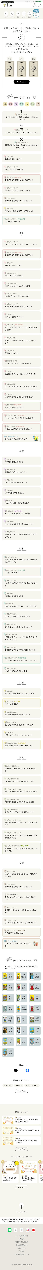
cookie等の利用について (21, 1254)
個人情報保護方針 (21, 1245)
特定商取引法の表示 (21, 1242)
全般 (38, 104)
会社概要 (21, 1251)
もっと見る (21, 1091)
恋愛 (10, 104)
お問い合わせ (21, 1248)
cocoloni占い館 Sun (10, 1220)
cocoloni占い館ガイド (21, 1236)
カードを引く (21, 82)
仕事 (21, 104)
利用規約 (21, 1239)
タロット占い (32, 1220)
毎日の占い (22, 1220)
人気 (5, 104)
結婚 (16, 104)
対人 (32, 104)
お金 (27, 104)
